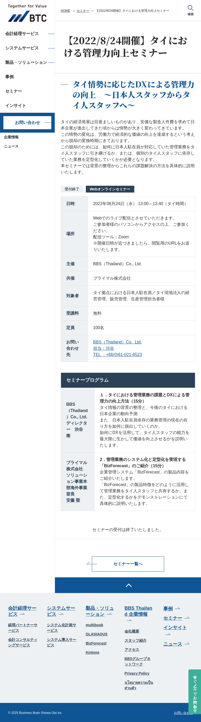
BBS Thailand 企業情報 (138, 611)
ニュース (11, 146)
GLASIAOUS (96, 634)
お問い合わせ (27, 122)
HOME (65, 11)
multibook (94, 625)
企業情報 (11, 137)
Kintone (92, 652)
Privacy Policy (137, 673)
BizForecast (96, 643)
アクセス (132, 649)
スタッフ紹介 (136, 640)
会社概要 (132, 631)
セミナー (83, 11)
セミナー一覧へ (128, 563)
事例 (168, 608)
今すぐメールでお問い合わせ (195, 691)
